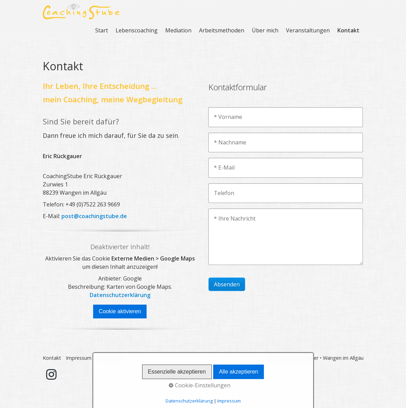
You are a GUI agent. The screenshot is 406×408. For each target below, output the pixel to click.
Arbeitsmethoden (221, 30)
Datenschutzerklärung (120, 295)
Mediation (178, 30)
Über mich (265, 30)
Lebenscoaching (137, 30)
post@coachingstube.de (94, 216)
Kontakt (348, 30)
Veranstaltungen (308, 30)
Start (101, 30)
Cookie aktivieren (120, 311)
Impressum (78, 358)
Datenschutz (110, 358)
